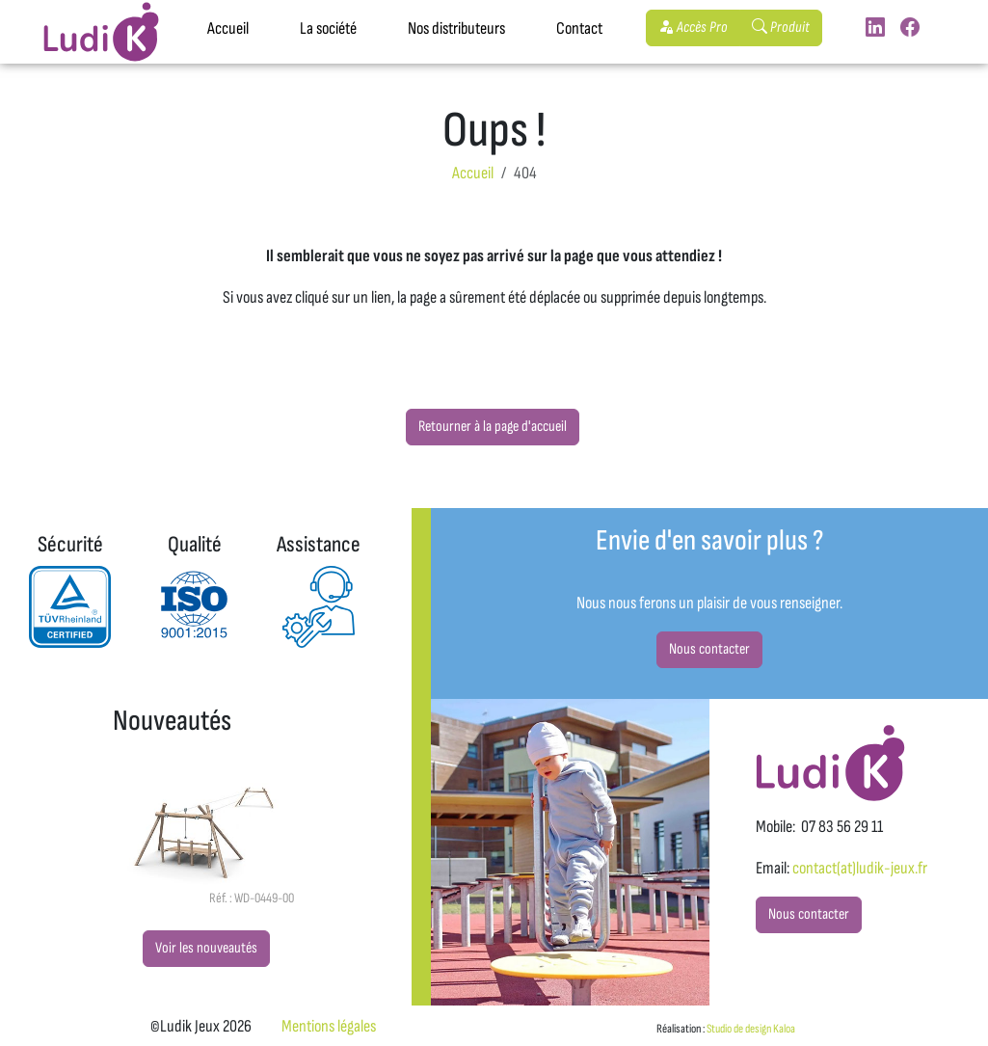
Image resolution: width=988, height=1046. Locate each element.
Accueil (228, 28)
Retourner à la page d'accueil (492, 426)
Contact (579, 28)
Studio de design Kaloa (751, 1028)
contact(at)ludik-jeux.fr (859, 868)
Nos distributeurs (456, 28)
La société (328, 28)
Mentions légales (328, 1026)
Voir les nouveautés (206, 948)
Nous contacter (709, 649)
